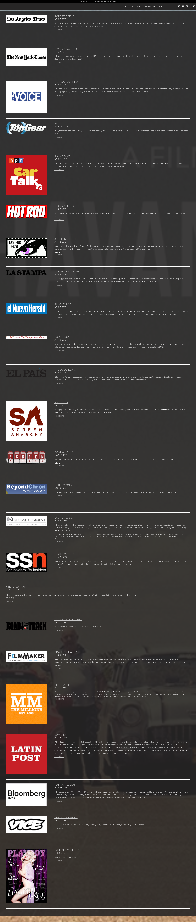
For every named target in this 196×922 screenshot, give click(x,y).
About (139, 6)
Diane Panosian (65, 554)
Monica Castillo (66, 82)
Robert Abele (64, 16)
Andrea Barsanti (66, 272)
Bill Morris (62, 685)
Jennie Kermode (65, 239)
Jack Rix (60, 124)
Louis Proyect (64, 337)
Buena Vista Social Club (74, 56)
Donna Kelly (63, 452)
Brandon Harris (66, 652)
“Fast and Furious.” (105, 56)
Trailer (128, 6)
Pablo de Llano (65, 370)
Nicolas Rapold (65, 49)
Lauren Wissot (65, 518)
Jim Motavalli (64, 156)
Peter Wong (63, 485)
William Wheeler (66, 850)
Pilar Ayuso (63, 304)
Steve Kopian (15, 587)
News (148, 6)
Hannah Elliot (64, 785)
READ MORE (59, 30)
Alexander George (68, 619)
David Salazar (64, 735)
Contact (171, 6)
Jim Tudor (61, 402)
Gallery (158, 6)
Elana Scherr (64, 206)
